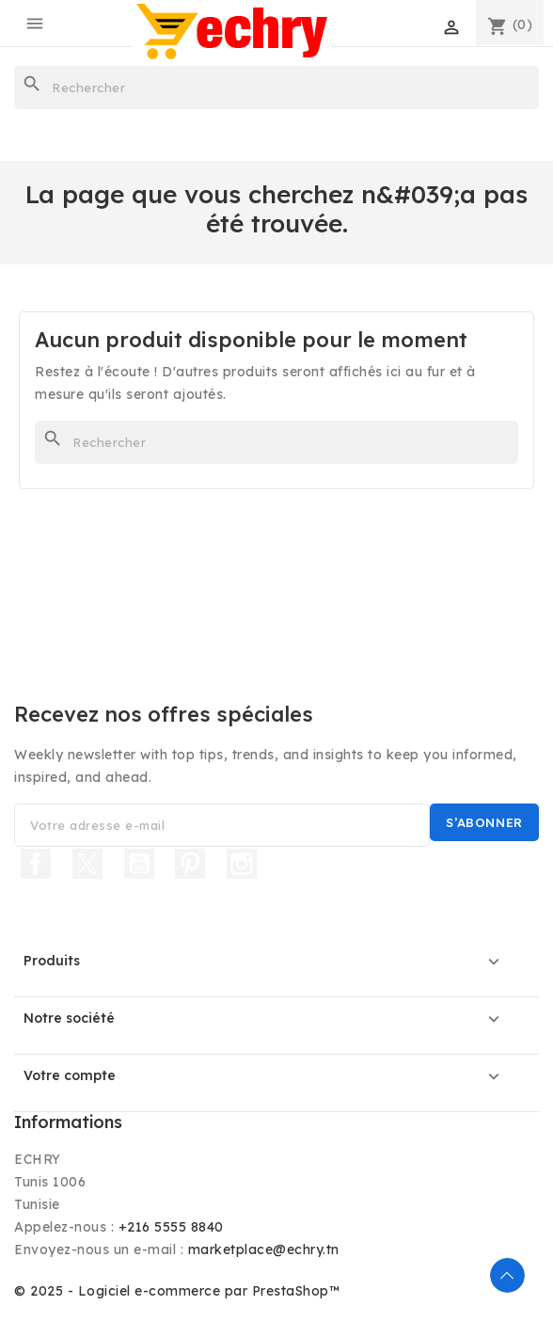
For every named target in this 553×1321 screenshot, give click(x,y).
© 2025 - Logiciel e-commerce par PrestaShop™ (177, 1290)
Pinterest (190, 864)
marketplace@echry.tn (264, 1249)
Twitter (87, 864)
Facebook (36, 864)
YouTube (139, 864)
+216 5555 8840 (171, 1226)
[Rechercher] (276, 87)
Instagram (242, 864)
